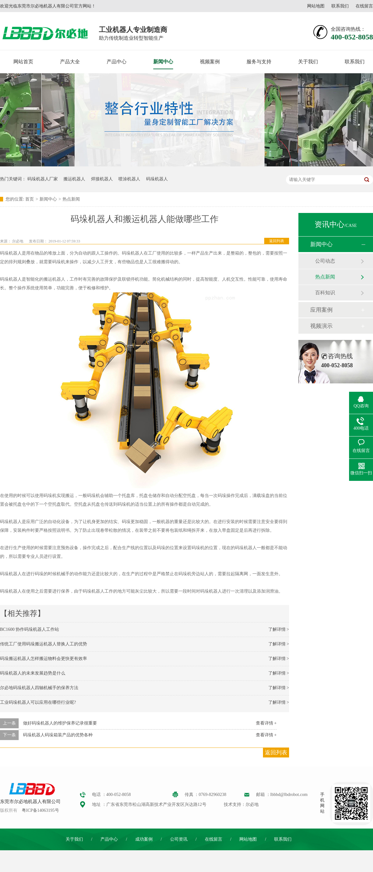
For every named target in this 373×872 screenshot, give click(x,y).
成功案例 (144, 839)
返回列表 (276, 241)
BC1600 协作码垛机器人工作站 (29, 629)
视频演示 (321, 326)
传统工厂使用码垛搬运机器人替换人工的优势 (43, 644)
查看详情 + (266, 723)
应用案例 (321, 310)
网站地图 (316, 6)
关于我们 (308, 61)
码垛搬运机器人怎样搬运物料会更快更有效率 (43, 658)
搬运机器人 (74, 179)
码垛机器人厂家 (42, 179)
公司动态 (325, 261)
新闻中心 (163, 61)
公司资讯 (178, 839)
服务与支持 (258, 61)
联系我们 (340, 6)
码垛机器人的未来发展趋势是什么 (32, 673)
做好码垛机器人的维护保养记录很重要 (60, 723)
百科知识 (325, 292)
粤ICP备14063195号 (40, 810)
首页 (29, 199)
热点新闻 (71, 199)
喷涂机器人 (129, 179)
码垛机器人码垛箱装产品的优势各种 (58, 735)
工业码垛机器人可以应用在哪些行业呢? (38, 702)
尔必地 (17, 241)
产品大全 (70, 61)
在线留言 (364, 6)
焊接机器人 (102, 179)
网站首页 (23, 61)
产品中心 (117, 61)
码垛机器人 (157, 179)
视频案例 (210, 61)
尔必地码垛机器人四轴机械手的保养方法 (39, 687)
